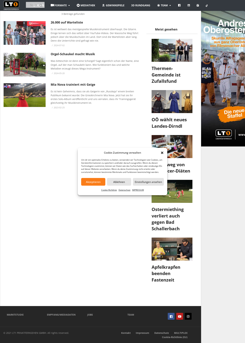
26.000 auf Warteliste (67, 22)
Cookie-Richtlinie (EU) (174, 337)
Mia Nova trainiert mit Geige (73, 84)
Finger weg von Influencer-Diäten (171, 167)
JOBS (90, 314)
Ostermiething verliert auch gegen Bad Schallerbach (168, 219)
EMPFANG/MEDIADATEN (61, 314)
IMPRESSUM (138, 190)
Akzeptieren (93, 182)
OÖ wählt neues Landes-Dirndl (169, 122)
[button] (162, 152)
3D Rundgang (159, 5)
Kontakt (126, 332)
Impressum (142, 332)
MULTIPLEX (180, 332)
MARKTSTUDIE (15, 314)
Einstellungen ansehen (148, 182)
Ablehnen (119, 182)
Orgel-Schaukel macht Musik (73, 54)
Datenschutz (124, 190)
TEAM (130, 314)
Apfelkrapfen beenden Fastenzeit (166, 273)
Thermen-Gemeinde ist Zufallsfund (166, 74)
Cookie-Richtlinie (109, 190)
